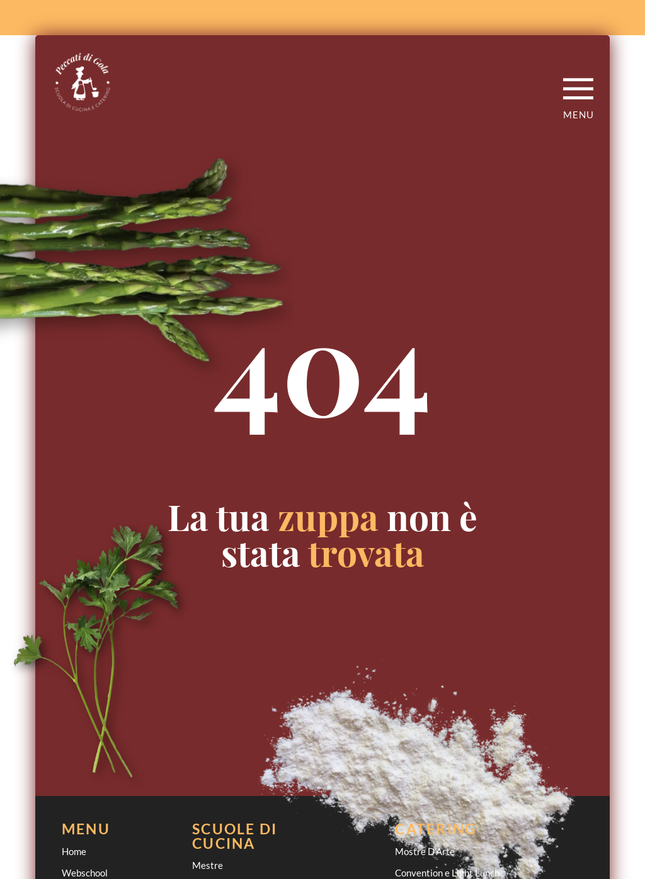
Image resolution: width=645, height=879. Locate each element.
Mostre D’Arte (425, 851)
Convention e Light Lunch (447, 872)
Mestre (207, 865)
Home (74, 851)
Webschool (85, 872)
